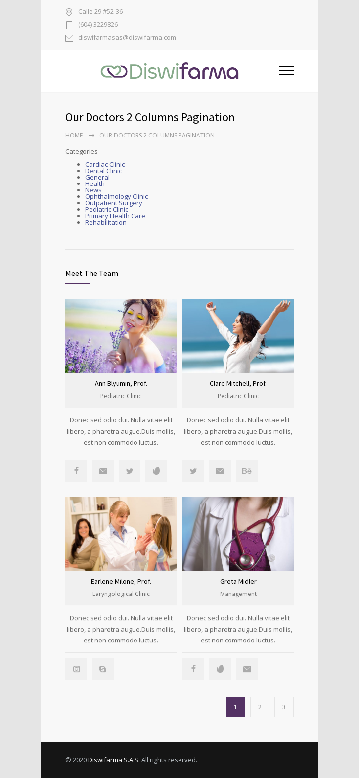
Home (74, 135)
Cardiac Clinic (105, 164)
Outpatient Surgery (113, 202)
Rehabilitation (106, 222)
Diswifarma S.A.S (113, 759)
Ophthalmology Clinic (116, 196)
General (97, 177)
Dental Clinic (103, 170)
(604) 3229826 (98, 25)
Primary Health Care (115, 215)
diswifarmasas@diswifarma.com (127, 38)
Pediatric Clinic (106, 209)
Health (95, 183)
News (93, 189)
